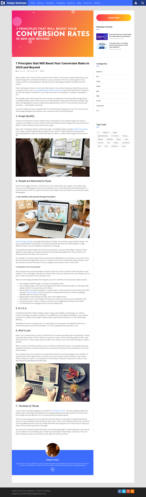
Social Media (125, 143)
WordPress (114, 146)
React (126, 139)
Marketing (110, 139)
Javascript (100, 106)
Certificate (30, 491)
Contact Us (87, 3)
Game (98, 86)
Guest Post (113, 17)
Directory (71, 3)
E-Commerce (115, 136)
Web (42, 71)
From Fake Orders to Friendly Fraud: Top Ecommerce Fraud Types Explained (118, 45)
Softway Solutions (32, 292)
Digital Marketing (102, 136)
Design (115, 132)
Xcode (123, 146)
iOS (97, 76)
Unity (98, 81)
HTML (98, 101)
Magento (100, 139)
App (97, 91)
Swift (99, 146)
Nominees (50, 3)
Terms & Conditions (43, 491)
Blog (79, 3)
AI (98, 132)
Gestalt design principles (24, 241)
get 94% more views (79, 129)
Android (99, 72)
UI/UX (106, 146)
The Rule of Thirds (58, 411)
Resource (100, 143)
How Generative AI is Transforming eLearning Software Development (120, 35)
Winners (40, 3)
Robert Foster (20, 71)
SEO (108, 143)
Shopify (116, 143)
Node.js (119, 139)
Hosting (125, 136)
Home (32, 3)
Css (97, 110)
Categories (60, 3)
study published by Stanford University (49, 90)
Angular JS (106, 132)
